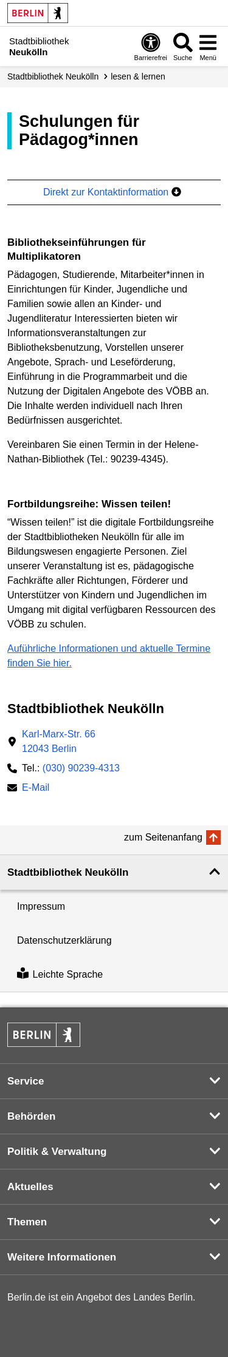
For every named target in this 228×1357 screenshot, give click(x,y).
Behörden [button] (31, 1116)
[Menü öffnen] (208, 46)
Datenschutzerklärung (64, 940)
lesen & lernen (138, 76)
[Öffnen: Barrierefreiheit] (150, 46)
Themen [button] (27, 1222)
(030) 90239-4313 (81, 768)
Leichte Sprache (60, 974)
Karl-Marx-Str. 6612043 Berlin (58, 741)
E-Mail (35, 788)
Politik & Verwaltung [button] (56, 1151)
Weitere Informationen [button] (61, 1257)
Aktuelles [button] (30, 1187)
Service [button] (25, 1081)
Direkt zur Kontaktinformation (112, 192)
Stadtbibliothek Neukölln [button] (67, 872)
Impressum (41, 906)
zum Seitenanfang (163, 837)
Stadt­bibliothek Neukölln (52, 76)
